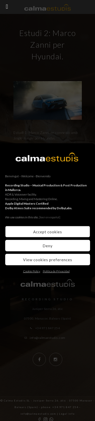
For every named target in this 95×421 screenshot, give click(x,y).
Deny (48, 245)
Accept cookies (47, 231)
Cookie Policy (31, 271)
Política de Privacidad (56, 271)
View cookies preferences (47, 259)
